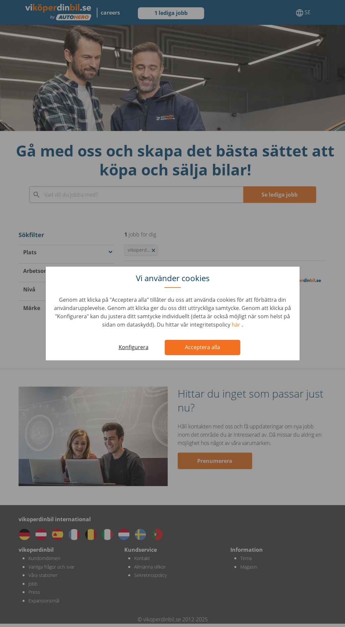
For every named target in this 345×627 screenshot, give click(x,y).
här (237, 324)
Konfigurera (133, 347)
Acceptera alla (202, 347)
